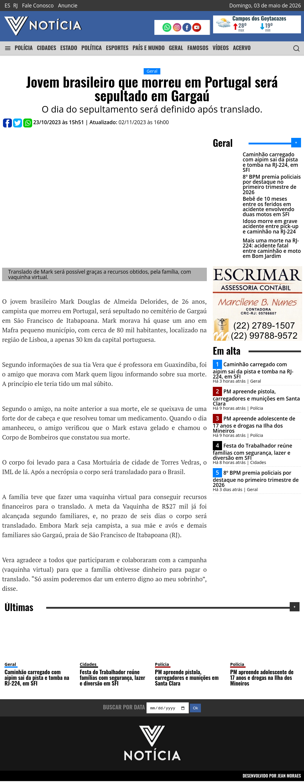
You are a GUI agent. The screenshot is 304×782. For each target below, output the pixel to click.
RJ (15, 5)
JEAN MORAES (289, 777)
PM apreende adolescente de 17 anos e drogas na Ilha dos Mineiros (254, 424)
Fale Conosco (38, 5)
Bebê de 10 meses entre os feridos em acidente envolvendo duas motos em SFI (268, 206)
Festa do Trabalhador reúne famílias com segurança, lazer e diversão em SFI (252, 451)
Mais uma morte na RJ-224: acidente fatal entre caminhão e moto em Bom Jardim (272, 248)
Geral (10, 664)
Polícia (162, 664)
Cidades (88, 664)
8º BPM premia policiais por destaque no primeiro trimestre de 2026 (272, 184)
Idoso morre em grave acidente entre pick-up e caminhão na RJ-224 (270, 226)
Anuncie (67, 5)
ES (7, 5)
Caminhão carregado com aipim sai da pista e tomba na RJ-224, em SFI (270, 162)
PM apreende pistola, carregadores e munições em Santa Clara (256, 397)
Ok (195, 709)
